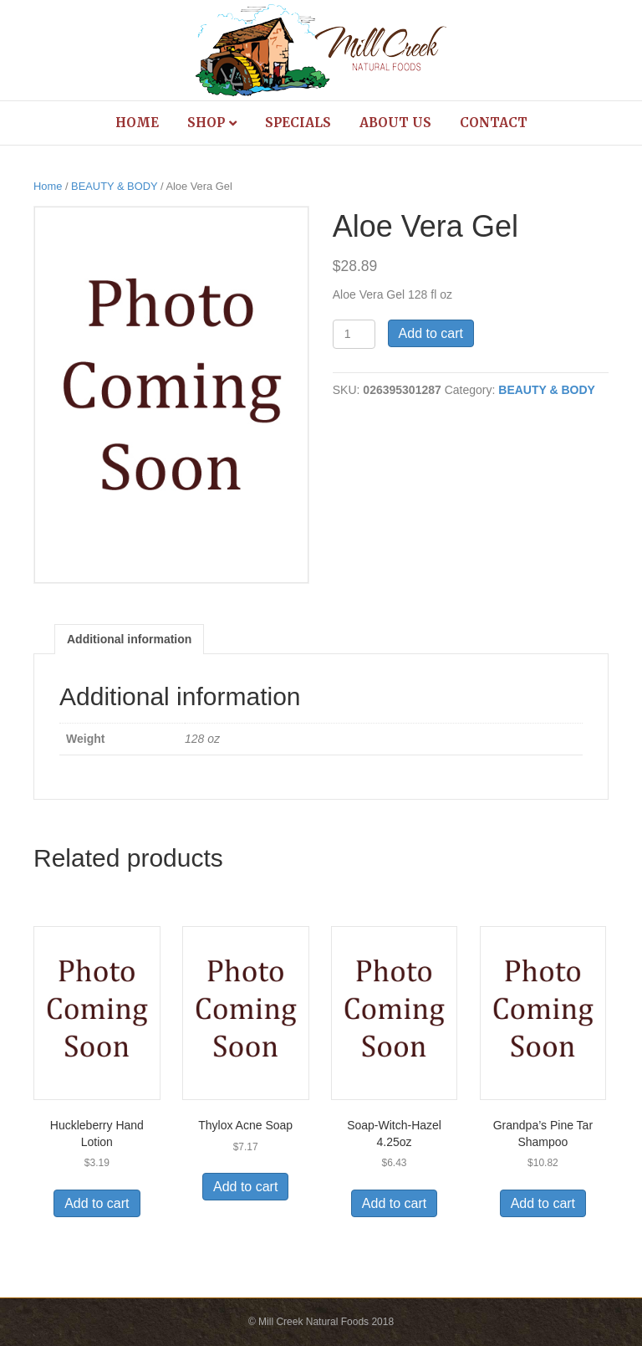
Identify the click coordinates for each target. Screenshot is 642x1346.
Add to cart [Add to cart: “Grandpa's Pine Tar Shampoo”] (543, 1203)
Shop (206, 123)
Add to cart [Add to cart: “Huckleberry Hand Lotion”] (96, 1203)
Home (137, 123)
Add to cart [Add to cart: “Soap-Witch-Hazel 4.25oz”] (394, 1203)
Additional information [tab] (129, 639)
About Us (395, 123)
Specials (298, 123)
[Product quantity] (354, 334)
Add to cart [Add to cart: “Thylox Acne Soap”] (245, 1187)
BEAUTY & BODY (114, 186)
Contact (493, 123)
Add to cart (431, 333)
